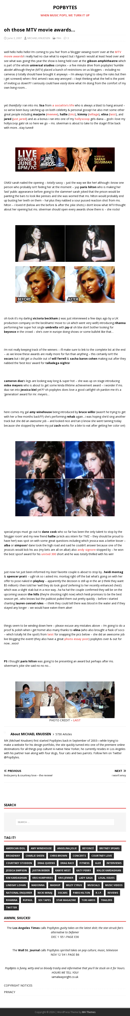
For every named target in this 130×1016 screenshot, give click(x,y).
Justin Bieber (41, 870)
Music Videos (113, 885)
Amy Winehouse (41, 848)
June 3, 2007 (15, 38)
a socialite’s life (63, 105)
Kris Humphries (42, 878)
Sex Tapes (44, 900)
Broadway (13, 855)
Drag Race (67, 863)
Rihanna (11, 900)
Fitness (84, 863)
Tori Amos (88, 900)
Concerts (79, 855)
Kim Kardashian (16, 878)
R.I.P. (99, 892)
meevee (52, 114)
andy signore (87, 550)
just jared (19, 119)
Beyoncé (88, 848)
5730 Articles (63, 734)
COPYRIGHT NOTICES (18, 985)
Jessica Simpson (16, 870)
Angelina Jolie (67, 848)
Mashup (55, 885)
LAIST (77, 720)
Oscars (62, 892)
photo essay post (76, 639)
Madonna (38, 885)
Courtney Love (101, 855)
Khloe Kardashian (109, 870)
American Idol (15, 848)
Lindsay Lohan (16, 885)
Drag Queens (46, 863)
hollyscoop (82, 119)
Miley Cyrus (74, 885)
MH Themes (88, 1012)
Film (59, 38)
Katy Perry (83, 870)
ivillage (94, 114)
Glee (98, 863)
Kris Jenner (65, 878)
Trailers (106, 900)
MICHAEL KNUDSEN (38, 38)
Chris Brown (58, 855)
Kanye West (63, 870)
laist (113, 114)
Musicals (93, 885)
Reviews (113, 892)
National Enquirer (19, 892)
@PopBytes (11, 757)
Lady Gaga (86, 878)
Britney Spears (109, 848)
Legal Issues (106, 878)
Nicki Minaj (45, 892)
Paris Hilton (81, 892)
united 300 (48, 554)
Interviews (114, 863)
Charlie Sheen (35, 855)
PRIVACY (9, 992)
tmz (72, 114)
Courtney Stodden (19, 863)
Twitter (11, 907)
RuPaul (28, 900)
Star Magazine (66, 900)
